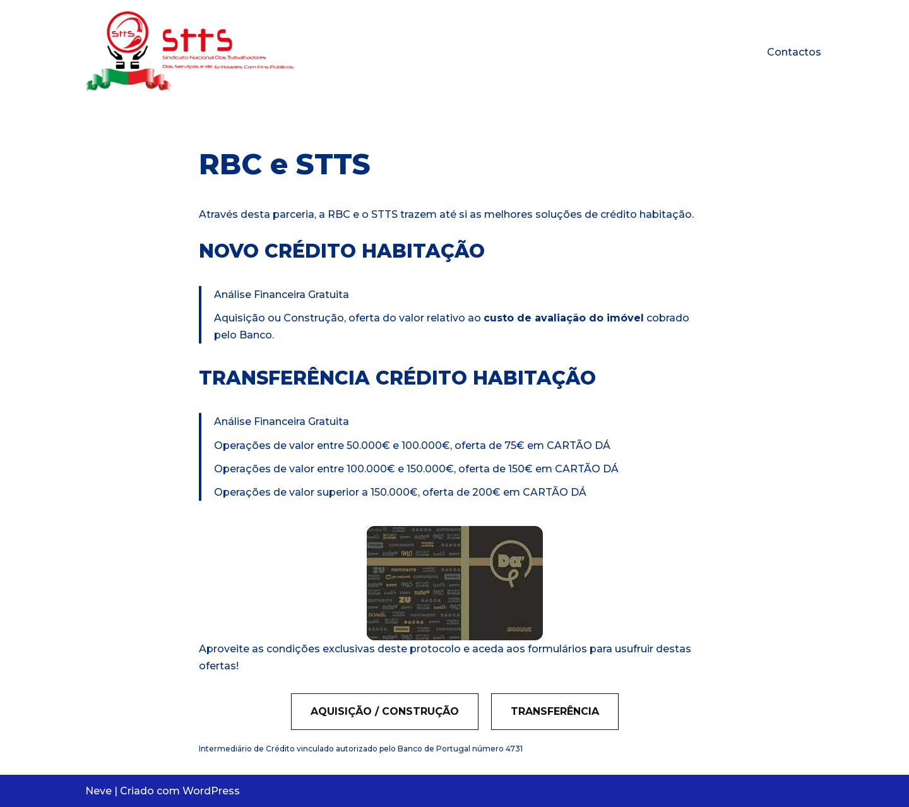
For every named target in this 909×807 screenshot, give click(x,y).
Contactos (794, 52)
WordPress (211, 791)
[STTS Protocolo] (189, 51)
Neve (98, 791)
